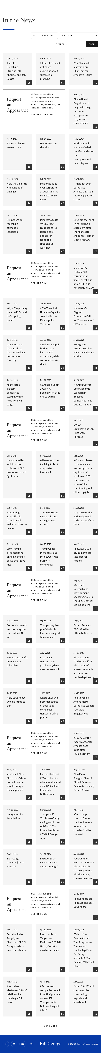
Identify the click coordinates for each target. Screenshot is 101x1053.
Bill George (50, 1044)
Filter (92, 44)
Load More (50, 1026)
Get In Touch (40, 114)
